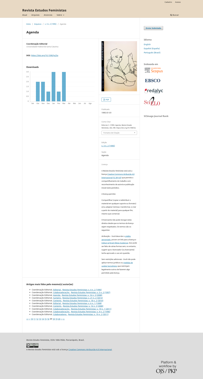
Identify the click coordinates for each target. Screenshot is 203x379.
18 (54, 319)
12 (37, 319)
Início (28, 24)
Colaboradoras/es (61, 292)
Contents (57, 300)
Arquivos (35, 15)
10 (32, 319)
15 (45, 319)
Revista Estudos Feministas (44, 10)
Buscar (174, 15)
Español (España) (152, 48)
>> (63, 319)
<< (27, 319)
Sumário (57, 298)
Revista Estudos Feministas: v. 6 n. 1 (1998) (82, 303)
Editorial (57, 289)
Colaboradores (60, 314)
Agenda (57, 295)
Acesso (178, 2)
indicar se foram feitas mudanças (114, 243)
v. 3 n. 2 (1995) (50, 24)
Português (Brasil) (152, 52)
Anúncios (48, 15)
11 (34, 319)
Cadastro (168, 2)
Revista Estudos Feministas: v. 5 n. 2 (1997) (90, 292)
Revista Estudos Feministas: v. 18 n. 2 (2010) (83, 300)
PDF (107, 99)
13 (40, 319)
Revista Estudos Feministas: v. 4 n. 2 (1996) (82, 289)
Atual (24, 15)
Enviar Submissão (153, 28)
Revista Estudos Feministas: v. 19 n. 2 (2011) (88, 314)
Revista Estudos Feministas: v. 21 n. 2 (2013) (82, 298)
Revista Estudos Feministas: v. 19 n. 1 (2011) (91, 309)
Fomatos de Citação (111, 133)
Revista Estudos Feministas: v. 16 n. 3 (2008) (82, 295)
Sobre (60, 15)
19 (56, 319)
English (147, 44)
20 (59, 319)
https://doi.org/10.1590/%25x (44, 55)
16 (48, 319)
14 (43, 319)
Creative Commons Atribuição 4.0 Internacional (90, 349)
